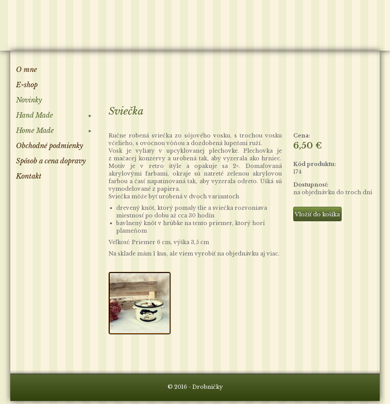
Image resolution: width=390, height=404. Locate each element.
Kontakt (29, 176)
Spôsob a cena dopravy (51, 161)
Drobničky (53, 24)
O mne (26, 69)
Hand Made (34, 115)
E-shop (27, 85)
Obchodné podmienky (49, 146)
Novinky (29, 100)
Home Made (35, 130)
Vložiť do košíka (317, 214)
